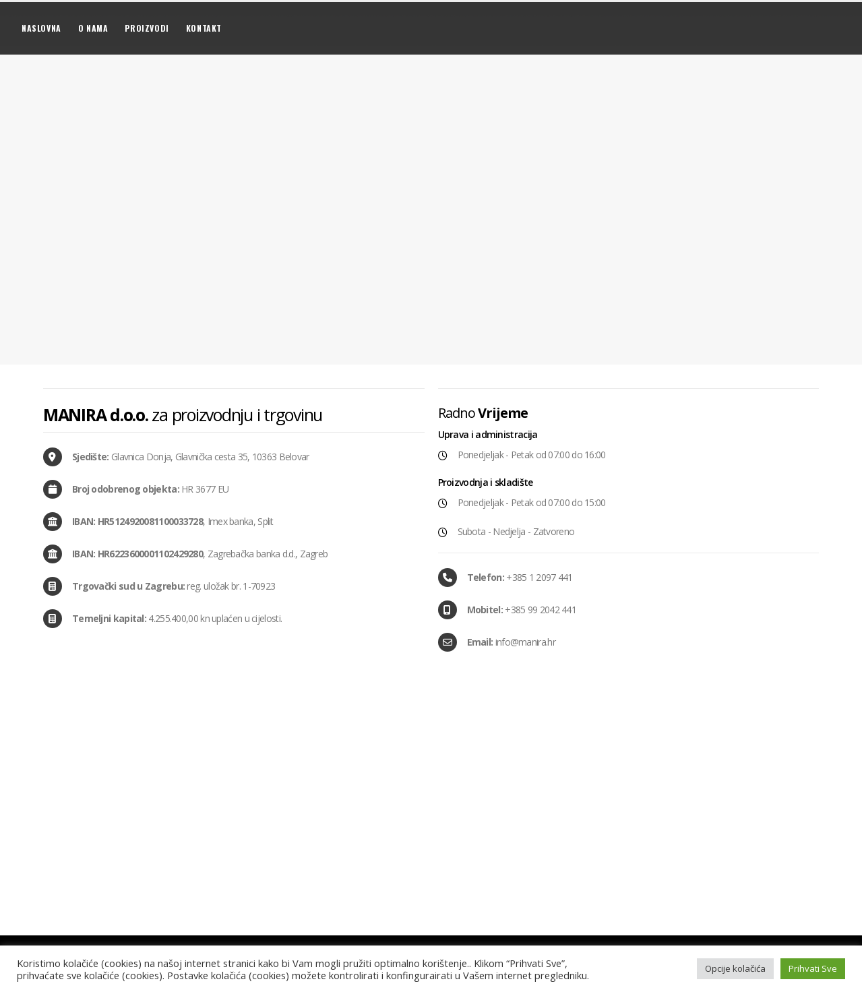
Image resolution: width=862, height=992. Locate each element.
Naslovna (41, 28)
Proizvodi (146, 28)
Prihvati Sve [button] (813, 968)
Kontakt (204, 28)
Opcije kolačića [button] (735, 968)
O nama (93, 28)
